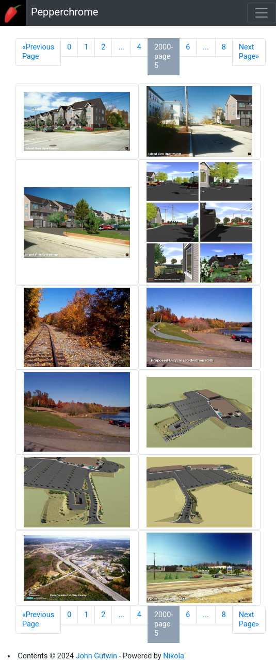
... (121, 47)
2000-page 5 (163, 56)
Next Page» (249, 52)
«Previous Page (38, 52)
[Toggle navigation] (261, 13)
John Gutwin (96, 656)
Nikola (173, 656)
